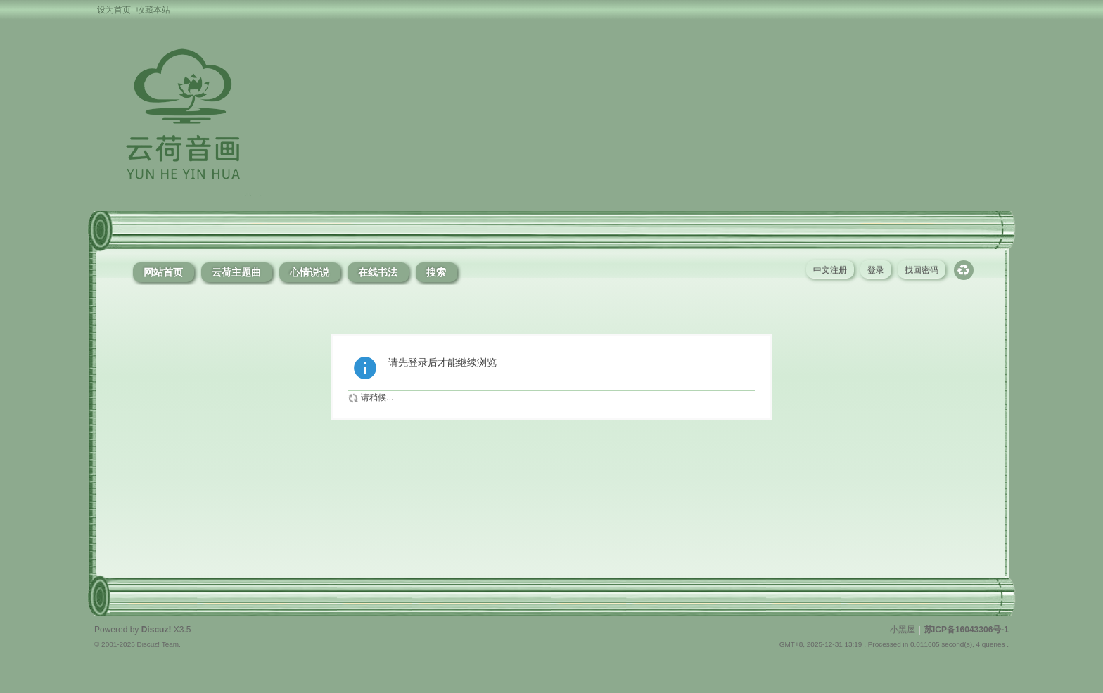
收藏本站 (153, 10)
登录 (875, 270)
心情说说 (309, 272)
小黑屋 (902, 630)
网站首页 (163, 272)
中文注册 (830, 270)
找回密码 (921, 270)
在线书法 (377, 272)
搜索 (436, 272)
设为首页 (114, 10)
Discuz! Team (157, 644)
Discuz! (156, 630)
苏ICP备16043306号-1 (966, 630)
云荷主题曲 (236, 272)
